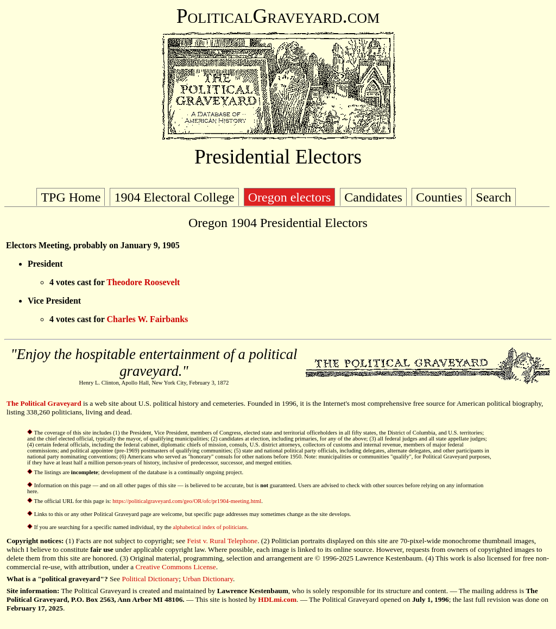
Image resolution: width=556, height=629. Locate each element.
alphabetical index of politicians (210, 527)
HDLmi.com (277, 599)
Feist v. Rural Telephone (222, 541)
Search (493, 197)
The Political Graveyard (44, 403)
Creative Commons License (176, 567)
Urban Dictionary (207, 579)
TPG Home (70, 197)
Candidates (373, 197)
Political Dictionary (150, 579)
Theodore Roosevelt (143, 282)
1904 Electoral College (174, 197)
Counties (439, 197)
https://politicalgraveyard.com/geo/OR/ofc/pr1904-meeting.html (186, 501)
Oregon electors (289, 197)
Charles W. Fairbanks (147, 319)
